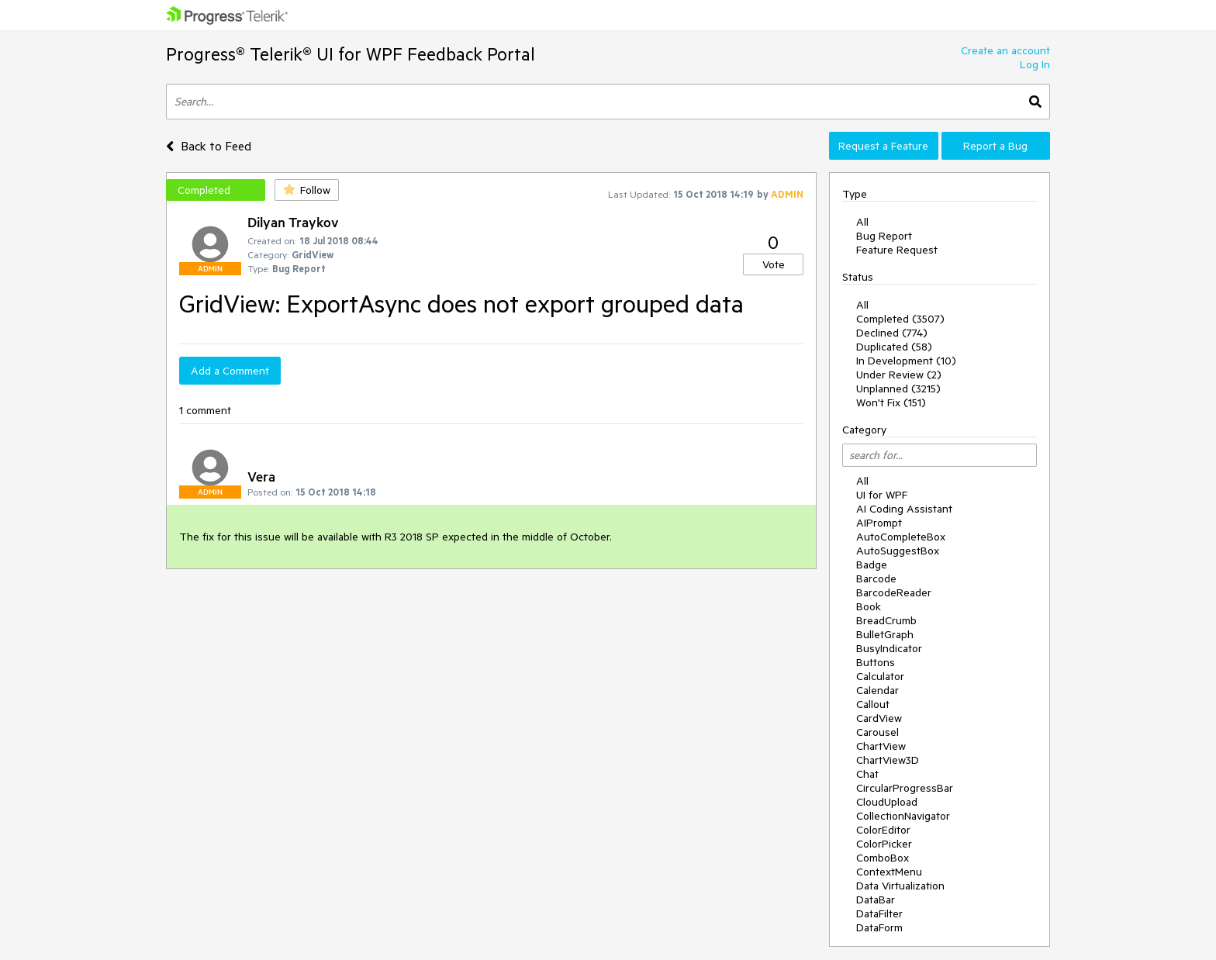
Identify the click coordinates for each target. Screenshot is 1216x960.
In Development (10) (906, 361)
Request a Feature (883, 146)
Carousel (877, 732)
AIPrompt (879, 523)
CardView (879, 718)
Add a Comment (230, 371)
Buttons (875, 662)
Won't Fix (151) (891, 402)
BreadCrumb (886, 620)
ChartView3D (887, 760)
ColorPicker (884, 844)
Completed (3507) (900, 319)
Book (868, 606)
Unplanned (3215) (898, 388)
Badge (871, 565)
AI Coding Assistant (904, 509)
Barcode (876, 578)
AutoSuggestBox (897, 551)
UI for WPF (881, 495)
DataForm (879, 927)
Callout (873, 704)
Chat (867, 774)
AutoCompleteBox (900, 537)
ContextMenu (889, 872)
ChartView (881, 746)
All (862, 222)
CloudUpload (886, 802)
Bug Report (884, 236)
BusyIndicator (889, 648)
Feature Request (897, 250)
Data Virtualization (900, 886)
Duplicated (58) (894, 347)
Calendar (877, 690)
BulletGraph (885, 634)
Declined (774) (892, 333)
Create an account (1005, 50)
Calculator (880, 676)
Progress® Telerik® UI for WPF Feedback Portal (350, 54)
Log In (1035, 64)
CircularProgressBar (904, 788)
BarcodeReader (893, 592)
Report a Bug (995, 146)
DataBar (875, 899)
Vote (773, 264)
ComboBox (882, 858)
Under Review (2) (898, 375)
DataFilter (879, 913)
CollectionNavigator (903, 816)
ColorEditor (883, 830)
